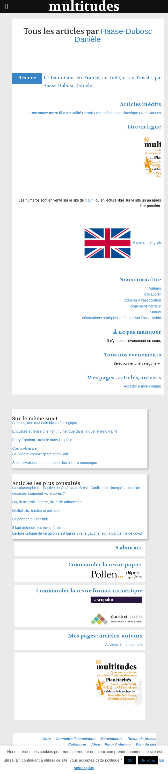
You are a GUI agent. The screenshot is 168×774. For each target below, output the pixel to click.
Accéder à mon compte (142, 386)
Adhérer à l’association (142, 300)
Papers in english (147, 242)
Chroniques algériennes (101, 113)
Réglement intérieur (145, 306)
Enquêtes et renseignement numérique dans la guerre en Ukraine (64, 431)
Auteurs (155, 288)
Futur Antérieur (118, 744)
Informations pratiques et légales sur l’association (121, 318)
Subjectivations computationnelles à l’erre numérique (54, 463)
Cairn (89, 200)
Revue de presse (142, 739)
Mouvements (111, 739)
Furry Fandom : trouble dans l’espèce (42, 440)
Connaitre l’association (76, 739)
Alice (95, 744)
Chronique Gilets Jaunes (141, 113)
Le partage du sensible (30, 519)
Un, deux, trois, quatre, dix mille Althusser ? (47, 502)
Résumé (27, 78)
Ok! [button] (130, 760)
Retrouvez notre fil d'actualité (56, 113)
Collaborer (152, 294)
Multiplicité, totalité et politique (36, 510)
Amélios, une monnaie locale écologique (44, 423)
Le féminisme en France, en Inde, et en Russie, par (102, 78)
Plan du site (146, 744)
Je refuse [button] (148, 760)
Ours (46, 739)
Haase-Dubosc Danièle (113, 35)
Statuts (155, 312)
